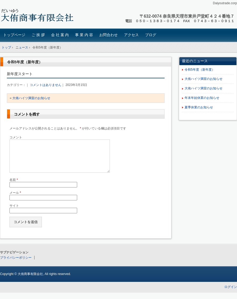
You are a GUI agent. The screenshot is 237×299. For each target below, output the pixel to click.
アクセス (131, 35)
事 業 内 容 (84, 35)
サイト (14, 212)
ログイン (230, 293)
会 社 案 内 (60, 35)
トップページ (14, 35)
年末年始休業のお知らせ (202, 98)
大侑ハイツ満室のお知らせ (31, 98)
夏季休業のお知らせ (199, 107)
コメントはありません (45, 85)
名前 (13, 186)
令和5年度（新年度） (24, 62)
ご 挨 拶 (38, 35)
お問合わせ (108, 35)
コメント (15, 137)
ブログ (150, 35)
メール (15, 199)
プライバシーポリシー (16, 264)
